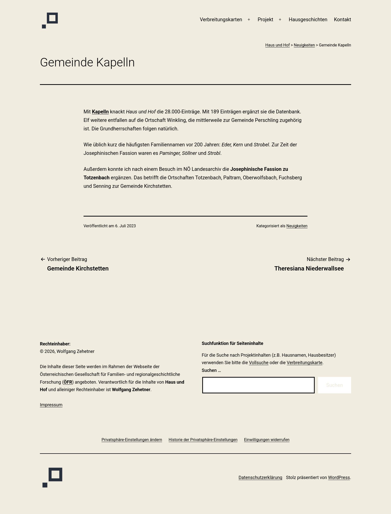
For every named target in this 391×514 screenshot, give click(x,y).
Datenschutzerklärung (260, 477)
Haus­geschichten (308, 19)
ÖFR (68, 382)
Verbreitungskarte (304, 362)
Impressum (51, 404)
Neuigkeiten (297, 226)
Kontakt (342, 19)
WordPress (339, 477)
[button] (131, 439)
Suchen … (211, 370)
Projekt (265, 19)
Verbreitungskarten (221, 19)
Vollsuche (258, 362)
